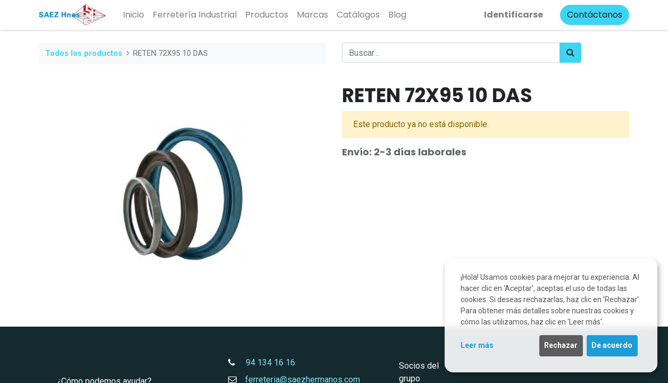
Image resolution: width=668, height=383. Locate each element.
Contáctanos (594, 15)
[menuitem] (133, 15)
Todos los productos (83, 53)
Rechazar (561, 345)
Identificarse (513, 15)
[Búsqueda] (570, 53)
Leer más (477, 345)
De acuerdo (611, 345)
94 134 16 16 (266, 362)
